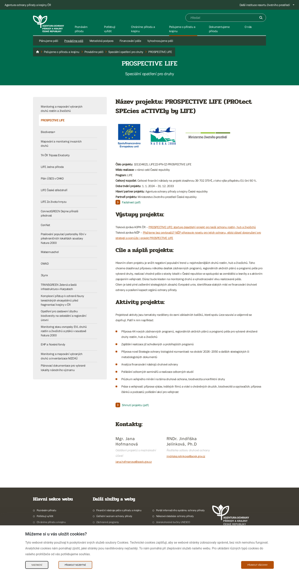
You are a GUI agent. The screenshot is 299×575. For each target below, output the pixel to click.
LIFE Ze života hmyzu (54, 201)
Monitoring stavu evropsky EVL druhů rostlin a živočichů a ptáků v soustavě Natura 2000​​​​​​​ (64, 331)
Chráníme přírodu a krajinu (51, 522)
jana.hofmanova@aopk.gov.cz (134, 461)
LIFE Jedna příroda (52, 166)
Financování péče (130, 40)
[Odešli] (261, 18)
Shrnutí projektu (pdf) (135, 405)
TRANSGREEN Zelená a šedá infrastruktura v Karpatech (58, 287)
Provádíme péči (73, 40)
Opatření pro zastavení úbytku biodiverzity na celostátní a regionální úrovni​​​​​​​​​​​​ (63, 315)
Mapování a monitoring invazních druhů (61, 143)
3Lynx (44, 275)
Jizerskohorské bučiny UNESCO (173, 522)
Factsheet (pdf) (131, 202)
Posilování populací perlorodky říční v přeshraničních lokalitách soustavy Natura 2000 (63, 238)
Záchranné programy (107, 522)
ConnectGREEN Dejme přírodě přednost (59, 213)
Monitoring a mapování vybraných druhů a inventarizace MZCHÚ (62, 356)
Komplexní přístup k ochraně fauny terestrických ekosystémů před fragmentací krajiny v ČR (62, 300)
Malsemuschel (50, 252)
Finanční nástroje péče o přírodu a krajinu (118, 510)
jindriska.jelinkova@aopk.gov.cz (186, 456)
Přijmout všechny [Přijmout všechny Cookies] (257, 565)
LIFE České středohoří (54, 190)
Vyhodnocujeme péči (160, 40)
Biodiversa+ (48, 132)
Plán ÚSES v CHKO (52, 178)
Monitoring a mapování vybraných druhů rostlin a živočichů (62, 108)
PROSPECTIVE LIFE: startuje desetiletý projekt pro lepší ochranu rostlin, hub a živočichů (202, 227)
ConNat (45, 225)
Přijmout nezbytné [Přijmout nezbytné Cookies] (75, 565)
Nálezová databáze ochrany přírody (175, 516)
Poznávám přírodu (46, 510)
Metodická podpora (101, 40)
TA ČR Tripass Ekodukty (55, 155)
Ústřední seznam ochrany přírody (114, 516)
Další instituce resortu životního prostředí (265, 5)
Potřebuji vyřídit (45, 516)
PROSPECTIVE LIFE (52, 120)
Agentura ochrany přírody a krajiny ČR (28, 5)
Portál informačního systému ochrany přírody (180, 510)
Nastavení (36, 565)
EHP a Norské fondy (53, 344)
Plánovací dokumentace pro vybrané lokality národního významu (63, 367)
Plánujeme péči (48, 40)
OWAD (45, 263)
